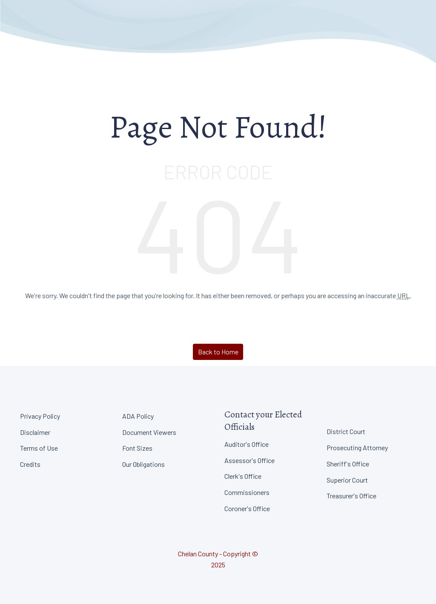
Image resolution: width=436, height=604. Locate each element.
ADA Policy (138, 416)
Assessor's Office (249, 460)
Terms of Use (39, 448)
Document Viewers (149, 432)
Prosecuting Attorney (357, 447)
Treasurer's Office (351, 496)
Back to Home (218, 352)
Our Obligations (143, 464)
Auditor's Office (246, 444)
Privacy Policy (40, 416)
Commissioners (247, 492)
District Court (346, 431)
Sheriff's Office (348, 464)
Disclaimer (35, 432)
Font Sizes (137, 448)
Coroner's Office (247, 508)
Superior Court (347, 480)
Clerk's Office (242, 476)
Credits (30, 464)
